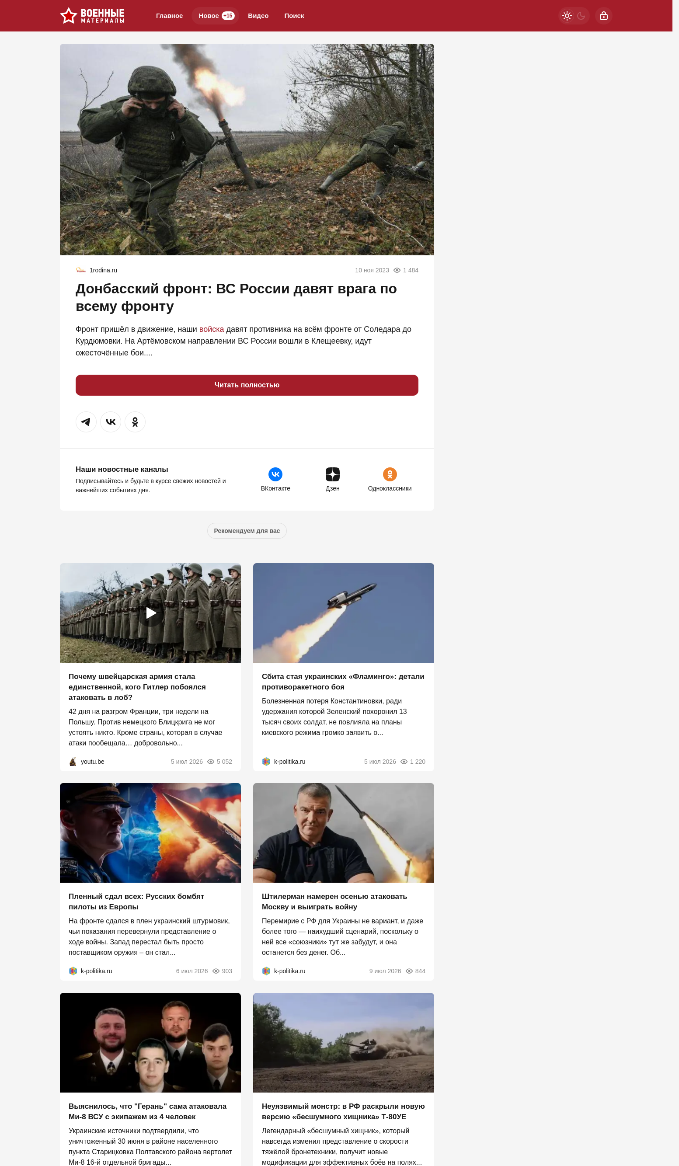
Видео (258, 15)
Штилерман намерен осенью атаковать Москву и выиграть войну (334, 901)
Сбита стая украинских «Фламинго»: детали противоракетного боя (343, 681)
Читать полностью (247, 385)
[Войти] (604, 15)
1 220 (412, 761)
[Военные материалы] (92, 15)
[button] (86, 421)
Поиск (294, 15)
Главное (169, 15)
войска (211, 329)
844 (415, 971)
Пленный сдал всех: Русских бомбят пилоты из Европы (136, 901)
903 (222, 971)
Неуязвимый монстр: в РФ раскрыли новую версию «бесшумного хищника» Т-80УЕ (343, 1111)
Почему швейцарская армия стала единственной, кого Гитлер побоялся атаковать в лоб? (137, 686)
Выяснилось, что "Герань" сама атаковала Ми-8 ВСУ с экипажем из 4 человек (147, 1111)
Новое (216, 15)
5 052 (219, 761)
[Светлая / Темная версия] (574, 15)
